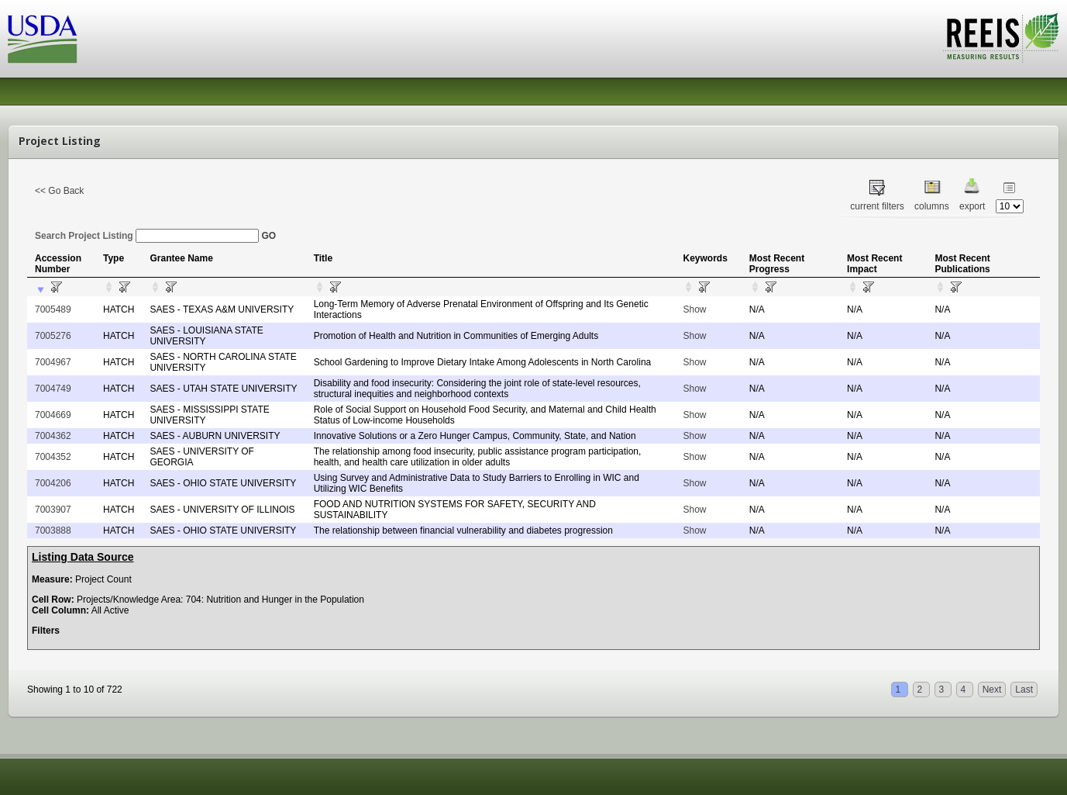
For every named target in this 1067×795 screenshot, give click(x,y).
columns (931, 206)
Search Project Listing (147, 235)
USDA (42, 39)
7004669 (53, 415)
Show (694, 309)
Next (992, 689)
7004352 (53, 456)
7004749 (53, 388)
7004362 (53, 435)
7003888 (53, 530)
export (972, 206)
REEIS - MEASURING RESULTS (1000, 38)
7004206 (53, 483)
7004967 (53, 362)
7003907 (53, 509)
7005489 (53, 309)
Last (1024, 689)
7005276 (53, 335)
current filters (877, 206)
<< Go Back (59, 190)
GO (268, 235)
